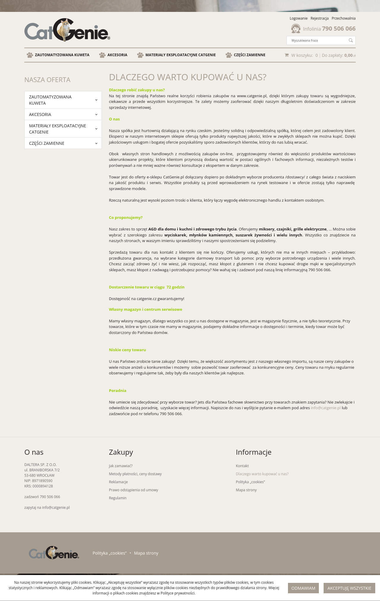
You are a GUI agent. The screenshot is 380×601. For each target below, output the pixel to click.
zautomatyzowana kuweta (62, 54)
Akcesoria (117, 54)
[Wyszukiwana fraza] (316, 40)
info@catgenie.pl (326, 407)
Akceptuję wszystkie (349, 588)
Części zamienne (249, 54)
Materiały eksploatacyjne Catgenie (180, 54)
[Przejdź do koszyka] (324, 55)
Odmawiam (304, 588)
